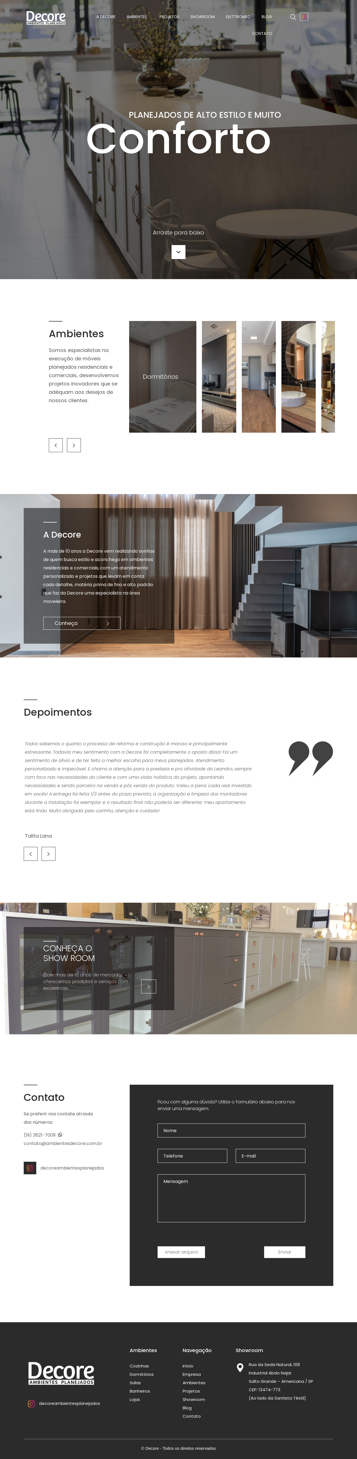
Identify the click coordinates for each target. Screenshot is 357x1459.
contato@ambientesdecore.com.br (63, 1143)
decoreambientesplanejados (59, 1168)
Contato (262, 33)
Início (188, 1366)
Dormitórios (142, 1374)
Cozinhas (139, 1366)
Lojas (135, 1399)
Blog (267, 17)
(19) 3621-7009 (43, 1135)
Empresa (192, 1374)
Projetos (169, 17)
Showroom (202, 17)
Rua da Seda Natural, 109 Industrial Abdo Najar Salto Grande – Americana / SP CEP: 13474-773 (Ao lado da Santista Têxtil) (281, 1381)
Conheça (82, 623)
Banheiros (140, 1391)
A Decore (106, 17)
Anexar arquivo (181, 1252)
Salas (135, 1383)
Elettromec (238, 17)
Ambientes (137, 17)
